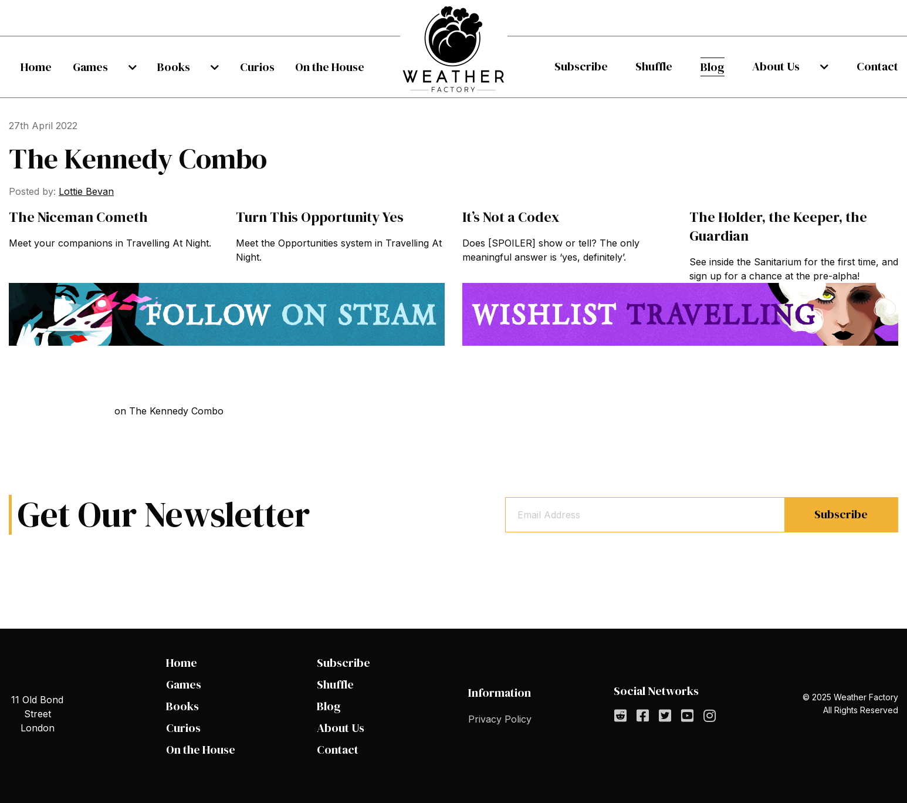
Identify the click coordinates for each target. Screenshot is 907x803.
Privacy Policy (500, 719)
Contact (877, 66)
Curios (248, 67)
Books (173, 67)
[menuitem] (36, 67)
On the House (329, 67)
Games (98, 67)
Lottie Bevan (86, 191)
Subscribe (581, 66)
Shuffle (657, 66)
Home (36, 67)
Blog (721, 67)
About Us (789, 66)
